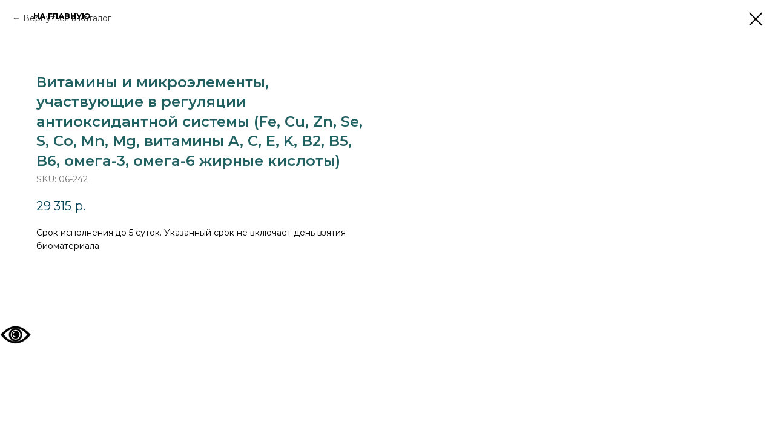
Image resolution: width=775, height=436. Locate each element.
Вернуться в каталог (67, 18)
